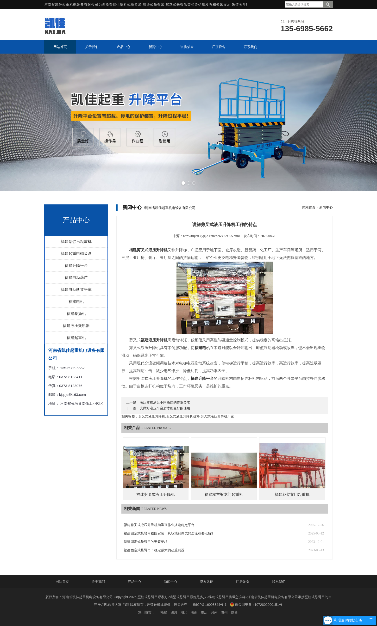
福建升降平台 (76, 266)
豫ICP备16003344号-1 (209, 605)
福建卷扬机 (76, 314)
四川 (173, 612)
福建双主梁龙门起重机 (224, 494)
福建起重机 (76, 338)
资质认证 (206, 581)
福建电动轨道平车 (76, 290)
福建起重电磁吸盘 (76, 254)
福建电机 (76, 302)
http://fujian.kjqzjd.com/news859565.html (211, 236)
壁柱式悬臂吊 (131, 4)
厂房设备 (242, 581)
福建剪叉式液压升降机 (155, 494)
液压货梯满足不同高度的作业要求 (165, 402)
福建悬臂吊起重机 (76, 241)
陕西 (234, 612)
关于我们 (98, 581)
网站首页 (308, 207)
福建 (163, 612)
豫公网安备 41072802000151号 (256, 604)
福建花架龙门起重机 (292, 494)
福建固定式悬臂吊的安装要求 (146, 542)
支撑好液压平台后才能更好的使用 (165, 408)
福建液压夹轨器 (76, 326)
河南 (214, 612)
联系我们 (278, 581)
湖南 (194, 612)
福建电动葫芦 (76, 278)
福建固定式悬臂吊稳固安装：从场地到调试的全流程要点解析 (169, 533)
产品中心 (134, 581)
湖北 (184, 612)
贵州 (224, 612)
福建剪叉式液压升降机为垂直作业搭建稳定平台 (159, 525)
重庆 (204, 612)
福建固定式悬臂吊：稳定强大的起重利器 (154, 550)
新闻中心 (326, 207)
